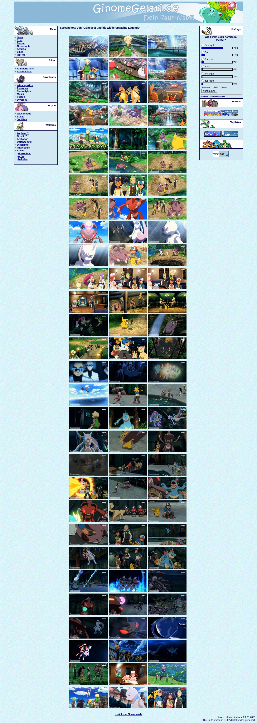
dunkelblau (24, 153)
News (20, 37)
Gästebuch (23, 46)
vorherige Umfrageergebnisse (213, 96)
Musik (20, 94)
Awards (21, 49)
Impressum (23, 147)
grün (21, 156)
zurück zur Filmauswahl (128, 714)
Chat (19, 40)
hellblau (22, 159)
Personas (22, 88)
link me (21, 54)
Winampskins (25, 85)
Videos (21, 96)
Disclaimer (23, 144)
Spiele (20, 116)
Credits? (22, 136)
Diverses (22, 99)
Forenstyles (24, 91)
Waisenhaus (24, 113)
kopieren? (23, 133)
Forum (21, 43)
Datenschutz (24, 141)
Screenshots (24, 71)
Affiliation (22, 139)
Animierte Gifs (25, 68)
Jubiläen (22, 119)
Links (20, 51)
